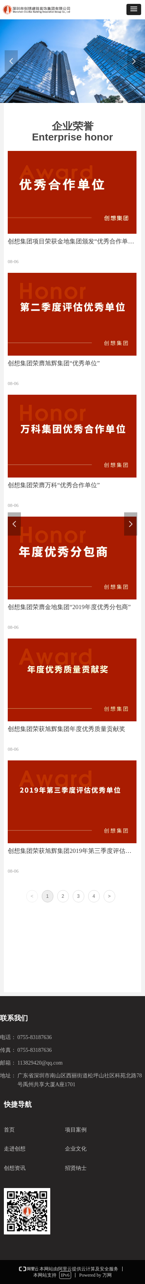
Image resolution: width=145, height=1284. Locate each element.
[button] (133, 9)
